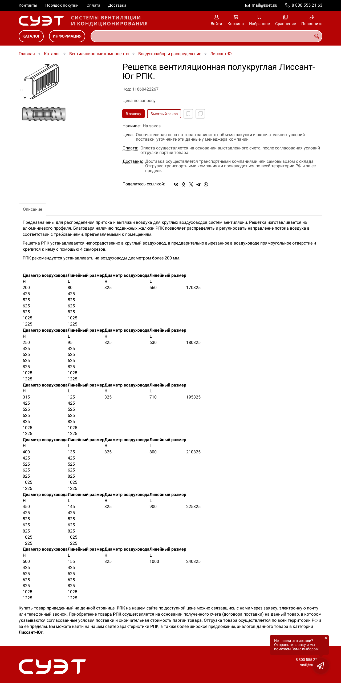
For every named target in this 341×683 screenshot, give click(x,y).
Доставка (117, 5)
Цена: (128, 134)
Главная (27, 53)
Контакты (28, 5)
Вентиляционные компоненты (99, 53)
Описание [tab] (32, 209)
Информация (67, 36)
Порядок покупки (62, 5)
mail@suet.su (264, 5)
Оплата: (130, 148)
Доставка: (133, 161)
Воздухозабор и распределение (169, 53)
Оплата (93, 5)
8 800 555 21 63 (307, 5)
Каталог (31, 36)
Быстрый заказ (164, 114)
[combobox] (206, 36)
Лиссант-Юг (221, 53)
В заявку (133, 114)
